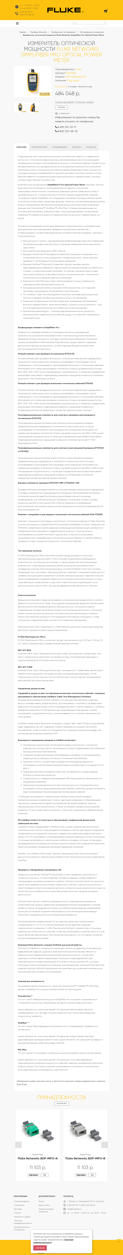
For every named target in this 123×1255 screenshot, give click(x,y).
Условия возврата (21, 1201)
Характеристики (39, 147)
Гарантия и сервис (22, 1217)
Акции (41, 1201)
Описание (21, 147)
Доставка (18, 1209)
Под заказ (33, 1175)
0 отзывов (72, 87)
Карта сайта (44, 1205)
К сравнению (64, 113)
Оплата (17, 1213)
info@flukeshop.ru (74, 1209)
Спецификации (59, 147)
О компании (19, 1205)
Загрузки (76, 147)
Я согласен (40, 1248)
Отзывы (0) (91, 147)
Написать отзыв (85, 87)
